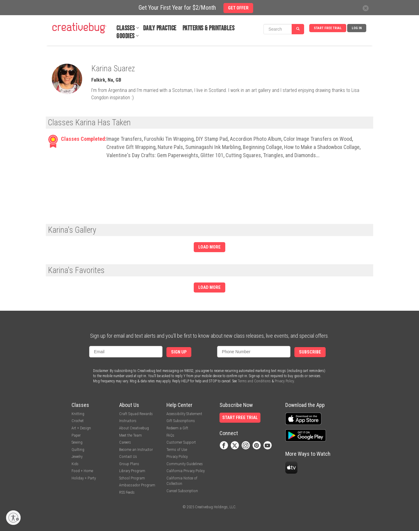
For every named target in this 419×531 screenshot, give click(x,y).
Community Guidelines (184, 464)
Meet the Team (130, 435)
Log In (357, 28)
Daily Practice (159, 28)
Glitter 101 (211, 155)
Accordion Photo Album (255, 139)
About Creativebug (134, 428)
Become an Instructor (136, 449)
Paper (76, 435)
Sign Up (179, 352)
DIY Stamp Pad (212, 139)
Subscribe (310, 352)
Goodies (125, 36)
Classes (125, 28)
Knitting (78, 413)
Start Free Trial (328, 28)
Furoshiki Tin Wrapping (169, 139)
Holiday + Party (84, 478)
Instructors (127, 420)
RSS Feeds (127, 492)
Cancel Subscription (182, 491)
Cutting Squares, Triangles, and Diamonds (271, 155)
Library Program (132, 470)
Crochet (78, 420)
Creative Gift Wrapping (131, 147)
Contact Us (128, 456)
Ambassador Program (137, 485)
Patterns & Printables (209, 28)
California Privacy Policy (185, 470)
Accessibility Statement (184, 413)
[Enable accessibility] (13, 517)
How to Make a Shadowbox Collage (322, 147)
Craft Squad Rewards (136, 413)
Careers (125, 442)
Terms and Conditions (254, 381)
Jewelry (77, 456)
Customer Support (181, 442)
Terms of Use (176, 449)
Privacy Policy (284, 381)
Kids (75, 464)
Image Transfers (124, 139)
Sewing (77, 442)
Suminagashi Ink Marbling (213, 147)
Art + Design (81, 428)
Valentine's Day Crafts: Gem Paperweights (152, 155)
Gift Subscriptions (180, 420)
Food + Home (82, 470)
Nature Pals (170, 147)
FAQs (170, 435)
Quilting (78, 449)
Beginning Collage (262, 147)
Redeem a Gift (177, 428)
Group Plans (129, 464)
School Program (132, 478)
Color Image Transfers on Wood (317, 139)
